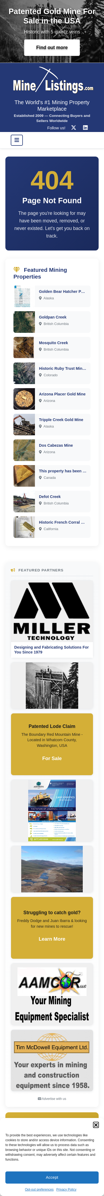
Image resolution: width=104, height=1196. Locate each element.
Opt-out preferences (39, 1189)
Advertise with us (52, 1099)
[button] (96, 1124)
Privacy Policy (66, 1189)
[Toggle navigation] (17, 140)
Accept (52, 1177)
